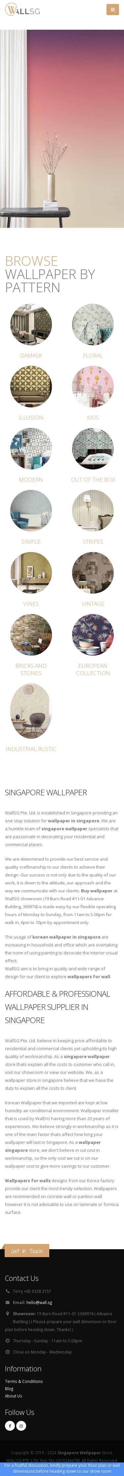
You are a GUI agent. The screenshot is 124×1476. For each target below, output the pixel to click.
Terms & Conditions (24, 1381)
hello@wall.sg (39, 1302)
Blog (9, 1388)
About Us (13, 1395)
